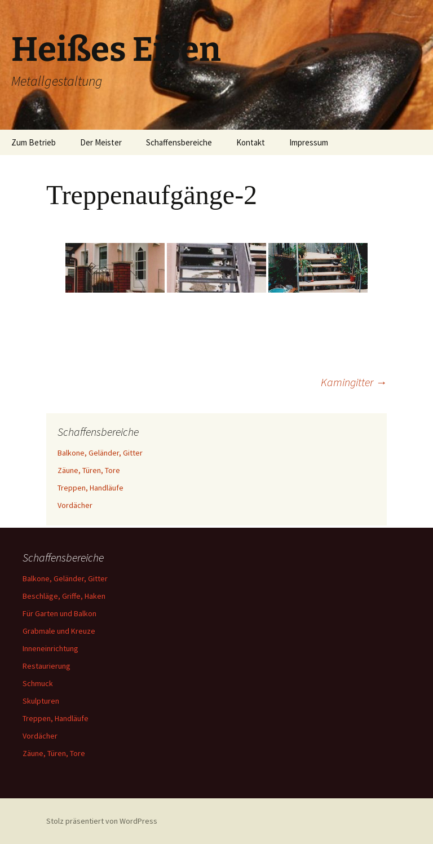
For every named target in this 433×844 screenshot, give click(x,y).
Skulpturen (41, 701)
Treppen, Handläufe (90, 488)
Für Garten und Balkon (59, 613)
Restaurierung (46, 666)
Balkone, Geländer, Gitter (100, 453)
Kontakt (250, 142)
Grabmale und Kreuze (59, 631)
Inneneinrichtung (50, 648)
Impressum (308, 142)
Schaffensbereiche (179, 142)
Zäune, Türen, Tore (89, 470)
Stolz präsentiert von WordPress (101, 821)
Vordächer (75, 505)
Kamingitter (354, 382)
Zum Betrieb (33, 142)
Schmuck (38, 683)
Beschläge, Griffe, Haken (64, 596)
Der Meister (101, 142)
